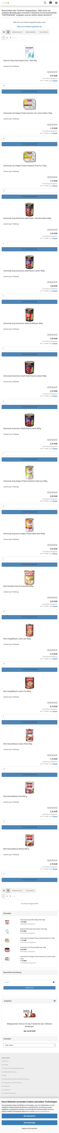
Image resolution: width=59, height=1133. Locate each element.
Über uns (6, 1061)
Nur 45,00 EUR (29, 1031)
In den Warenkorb (29, 91)
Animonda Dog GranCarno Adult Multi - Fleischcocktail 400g (27, 218)
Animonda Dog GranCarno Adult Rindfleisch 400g (23, 323)
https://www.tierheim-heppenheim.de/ (29, 26)
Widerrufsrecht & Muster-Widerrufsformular (16, 1079)
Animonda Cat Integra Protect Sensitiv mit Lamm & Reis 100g (27, 113)
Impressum (6, 1086)
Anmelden (30, 988)
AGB (4, 1075)
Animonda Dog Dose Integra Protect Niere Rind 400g (24, 534)
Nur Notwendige (29, 1123)
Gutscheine (6, 1090)
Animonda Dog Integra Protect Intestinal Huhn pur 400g (25, 481)
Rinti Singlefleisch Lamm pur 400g (17, 639)
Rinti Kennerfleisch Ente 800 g (15, 796)
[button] (4, 32)
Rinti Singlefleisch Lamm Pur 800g (17, 691)
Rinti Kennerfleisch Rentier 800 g (16, 849)
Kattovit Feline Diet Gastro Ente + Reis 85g (20, 60)
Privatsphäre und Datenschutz (12, 1083)
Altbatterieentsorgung (10, 1072)
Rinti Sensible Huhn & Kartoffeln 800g (18, 586)
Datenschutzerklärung (42, 1111)
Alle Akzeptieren (29, 1116)
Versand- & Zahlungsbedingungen (13, 1068)
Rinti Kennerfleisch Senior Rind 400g (17, 744)
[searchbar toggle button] (45, 3)
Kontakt (5, 1065)
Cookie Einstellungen (9, 1093)
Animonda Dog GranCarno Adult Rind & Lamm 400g (24, 271)
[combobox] (17, 32)
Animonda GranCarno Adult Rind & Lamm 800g (22, 428)
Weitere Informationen (29, 1128)
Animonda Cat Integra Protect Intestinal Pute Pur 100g (24, 166)
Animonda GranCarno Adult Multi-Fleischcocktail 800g (24, 376)
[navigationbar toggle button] (56, 3)
